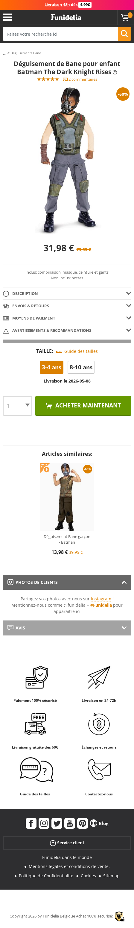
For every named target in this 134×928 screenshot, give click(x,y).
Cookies (88, 875)
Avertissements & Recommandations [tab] (47, 331)
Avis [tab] (16, 628)
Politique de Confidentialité (46, 875)
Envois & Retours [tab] (26, 306)
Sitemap (111, 875)
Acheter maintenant (87, 405)
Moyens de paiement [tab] (29, 318)
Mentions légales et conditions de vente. (69, 866)
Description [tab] (20, 294)
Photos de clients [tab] (32, 582)
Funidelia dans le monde (67, 857)
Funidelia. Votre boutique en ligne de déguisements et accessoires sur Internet (66, 17)
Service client (67, 842)
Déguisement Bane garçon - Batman (67, 539)
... (4, 53)
